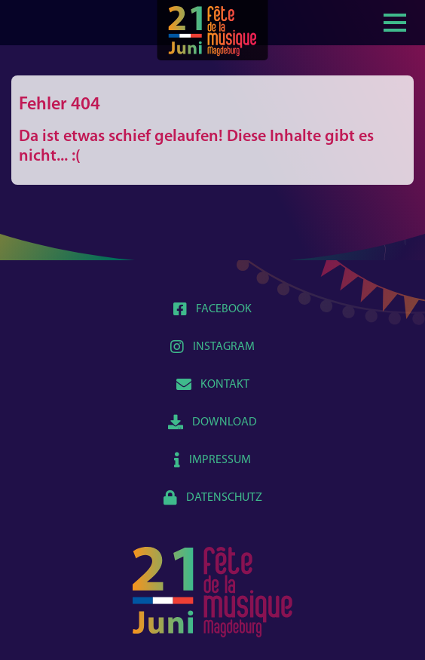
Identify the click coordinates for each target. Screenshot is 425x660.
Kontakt (212, 384)
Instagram (212, 347)
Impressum (212, 460)
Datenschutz (213, 497)
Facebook (212, 309)
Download (212, 422)
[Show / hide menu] (395, 21)
